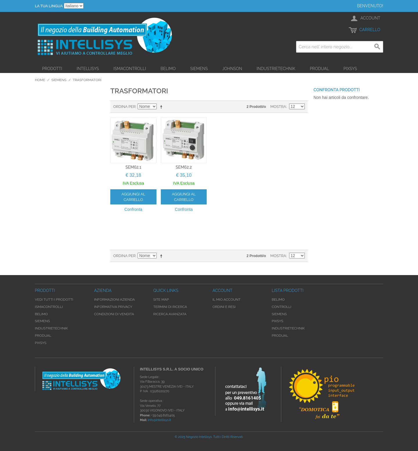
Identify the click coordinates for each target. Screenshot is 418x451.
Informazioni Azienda (114, 299)
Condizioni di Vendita (114, 314)
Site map (161, 299)
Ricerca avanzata (169, 314)
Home (40, 80)
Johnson (232, 68)
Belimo (168, 68)
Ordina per (124, 106)
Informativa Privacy (113, 307)
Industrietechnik (276, 68)
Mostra (278, 106)
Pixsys (350, 68)
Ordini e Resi (223, 307)
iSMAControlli (129, 68)
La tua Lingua (49, 6)
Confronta (133, 209)
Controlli (281, 307)
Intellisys (88, 68)
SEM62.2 (184, 167)
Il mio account (226, 299)
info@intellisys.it (159, 420)
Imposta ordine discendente (162, 106)
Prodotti (52, 68)
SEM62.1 (133, 167)
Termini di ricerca (170, 307)
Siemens (199, 68)
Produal (319, 68)
